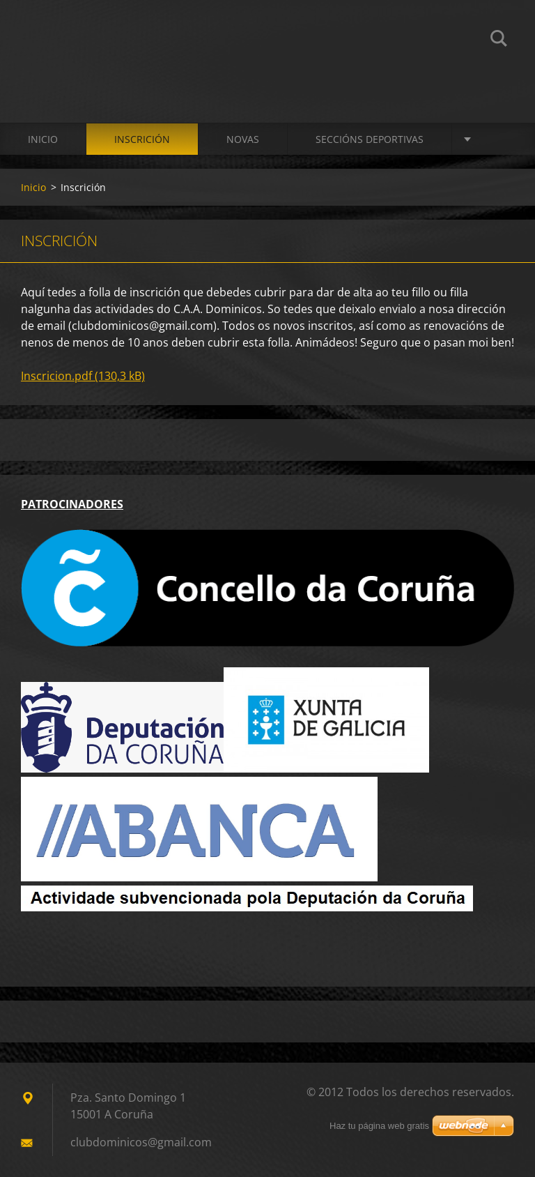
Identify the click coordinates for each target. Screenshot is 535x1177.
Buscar (498, 40)
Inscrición (142, 139)
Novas (242, 139)
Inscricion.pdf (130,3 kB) (83, 376)
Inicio (43, 139)
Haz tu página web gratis (379, 1126)
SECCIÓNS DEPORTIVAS (370, 139)
